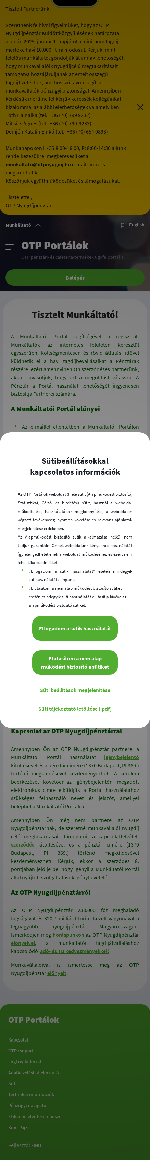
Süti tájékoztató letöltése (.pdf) (75, 708)
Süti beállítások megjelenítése (75, 690)
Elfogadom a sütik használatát (75, 628)
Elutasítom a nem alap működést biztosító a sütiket (75, 662)
